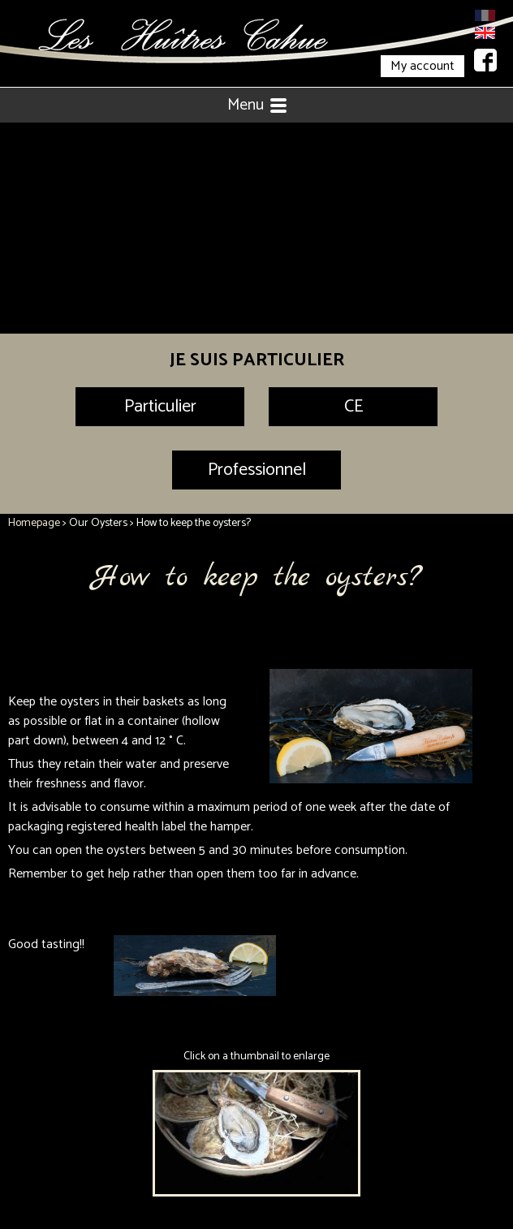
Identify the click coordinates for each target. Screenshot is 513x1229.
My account (422, 66)
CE (353, 406)
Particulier (160, 406)
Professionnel (257, 470)
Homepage (34, 523)
